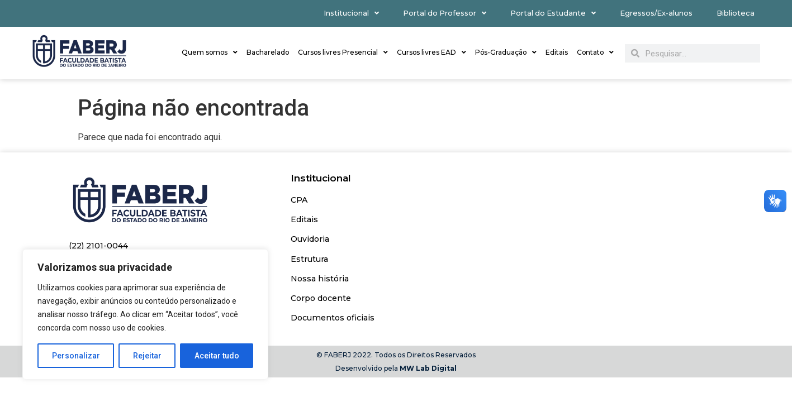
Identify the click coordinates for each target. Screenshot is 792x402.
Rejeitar (147, 355)
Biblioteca (736, 13)
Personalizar (76, 355)
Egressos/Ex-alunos (656, 13)
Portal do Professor (444, 13)
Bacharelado (267, 52)
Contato (595, 52)
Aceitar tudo (217, 355)
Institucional (351, 13)
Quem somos (210, 52)
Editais (557, 52)
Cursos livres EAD (431, 52)
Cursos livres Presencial (343, 52)
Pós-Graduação (506, 52)
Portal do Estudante (553, 13)
